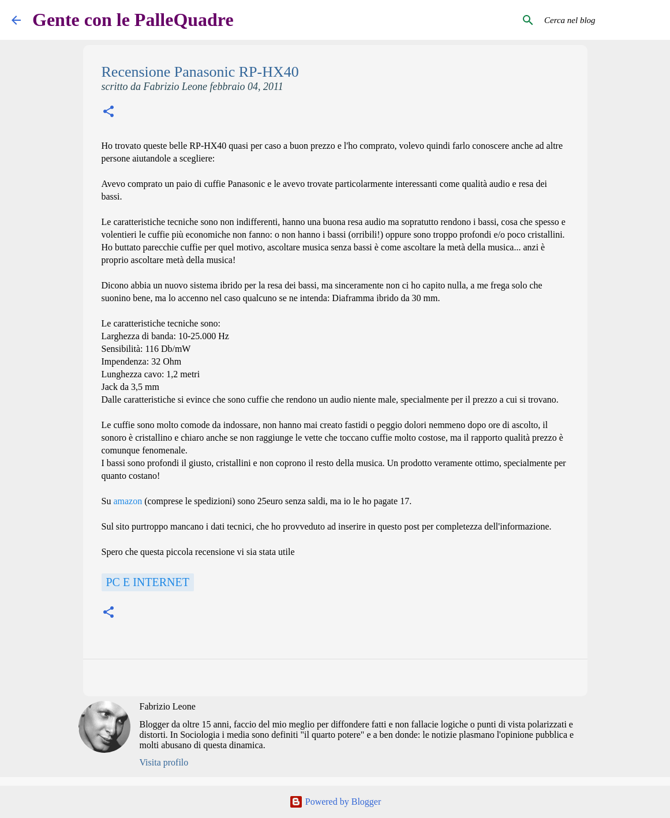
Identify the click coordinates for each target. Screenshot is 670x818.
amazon (127, 501)
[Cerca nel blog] (600, 20)
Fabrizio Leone (168, 706)
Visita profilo (164, 762)
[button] (108, 112)
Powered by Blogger (335, 801)
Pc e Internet (147, 582)
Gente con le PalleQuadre (133, 19)
